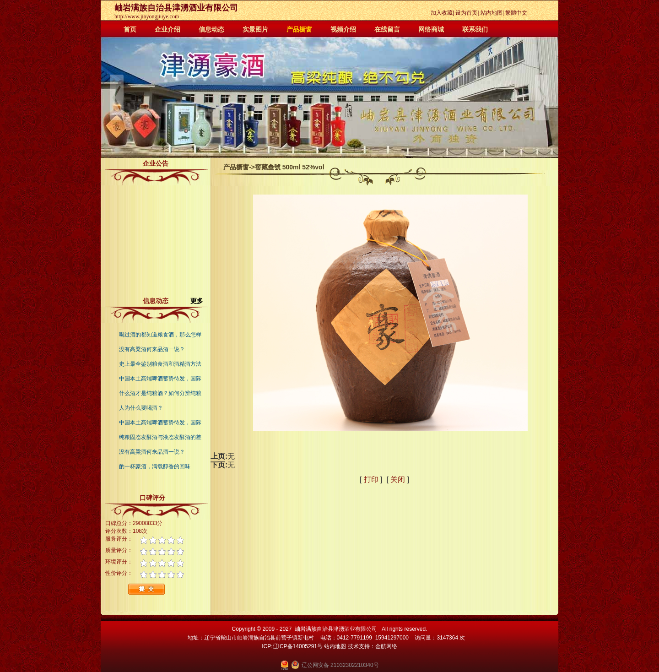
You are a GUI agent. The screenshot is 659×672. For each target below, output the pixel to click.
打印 (371, 479)
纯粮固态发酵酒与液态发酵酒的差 (160, 437)
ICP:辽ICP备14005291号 (292, 646)
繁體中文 (516, 13)
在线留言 (387, 29)
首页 (130, 29)
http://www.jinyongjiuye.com (146, 16)
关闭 (397, 479)
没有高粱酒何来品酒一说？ (152, 349)
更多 (200, 300)
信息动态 (211, 29)
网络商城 (431, 29)
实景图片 (255, 29)
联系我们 (475, 29)
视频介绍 (343, 29)
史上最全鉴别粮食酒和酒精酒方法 (160, 364)
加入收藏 (442, 13)
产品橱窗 (299, 29)
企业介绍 (167, 29)
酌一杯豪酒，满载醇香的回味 (154, 466)
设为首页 (466, 13)
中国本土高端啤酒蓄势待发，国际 (160, 378)
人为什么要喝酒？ (141, 408)
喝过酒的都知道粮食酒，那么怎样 (160, 334)
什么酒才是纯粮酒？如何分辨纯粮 (160, 393)
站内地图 (491, 13)
